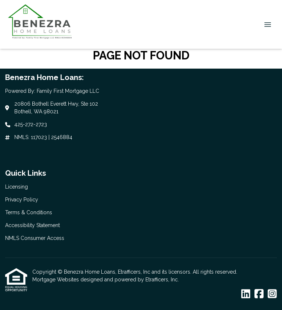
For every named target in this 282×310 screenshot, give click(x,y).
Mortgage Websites (56, 279)
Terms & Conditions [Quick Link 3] (28, 212)
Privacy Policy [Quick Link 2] (21, 200)
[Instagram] (272, 294)
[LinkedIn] (245, 294)
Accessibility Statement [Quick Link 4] (32, 225)
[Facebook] (259, 294)
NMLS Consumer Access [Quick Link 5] (34, 238)
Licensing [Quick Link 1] (16, 187)
